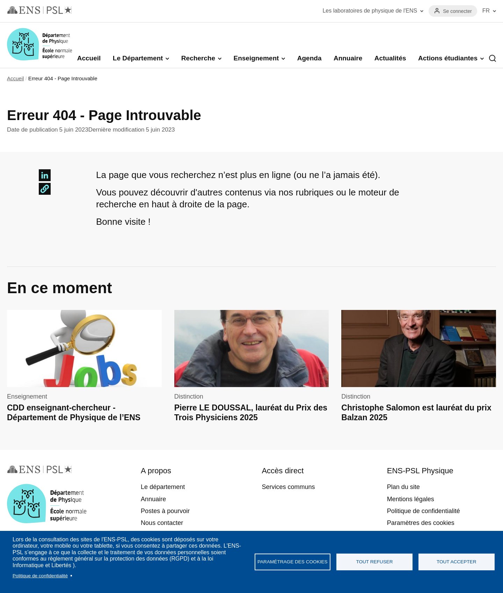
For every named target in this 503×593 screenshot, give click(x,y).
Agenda (309, 58)
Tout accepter (456, 561)
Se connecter (457, 11)
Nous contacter (162, 522)
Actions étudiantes (448, 58)
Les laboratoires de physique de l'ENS (369, 11)
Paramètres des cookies (420, 522)
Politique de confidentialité (40, 575)
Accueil (89, 58)
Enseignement (256, 58)
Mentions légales (410, 499)
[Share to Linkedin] (45, 175)
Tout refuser (374, 561)
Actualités (390, 58)
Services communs (288, 486)
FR (486, 11)
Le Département (138, 58)
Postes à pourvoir (165, 510)
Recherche (198, 58)
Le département (163, 486)
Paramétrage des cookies (292, 561)
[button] (45, 189)
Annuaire (348, 58)
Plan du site (403, 486)
